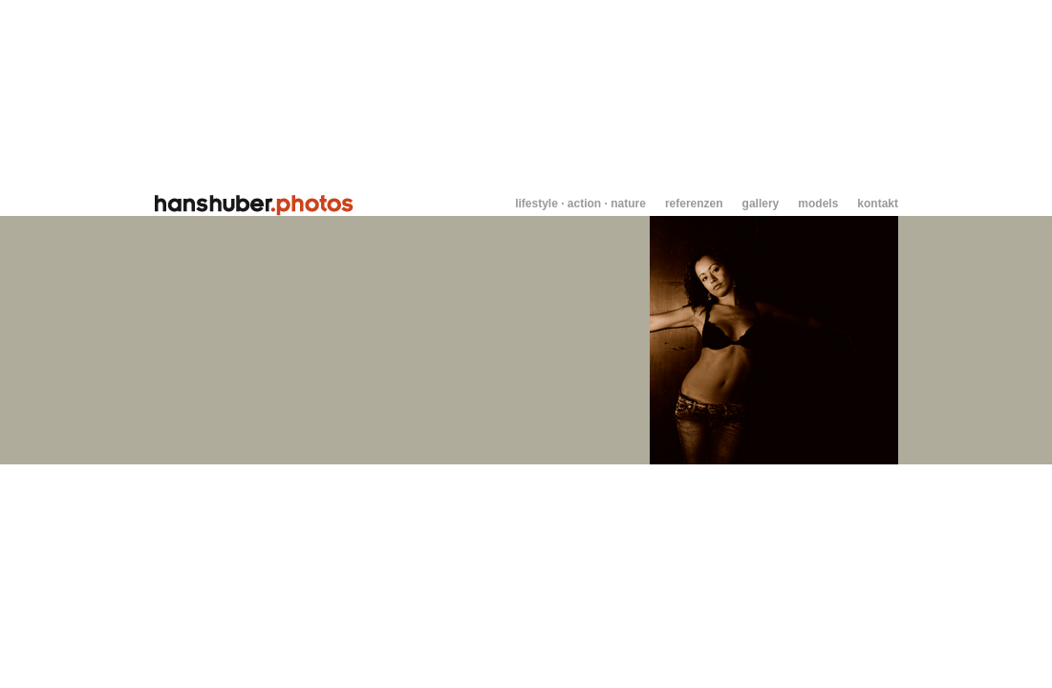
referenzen (694, 203)
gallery (761, 203)
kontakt (877, 203)
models (818, 203)
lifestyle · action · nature (580, 203)
